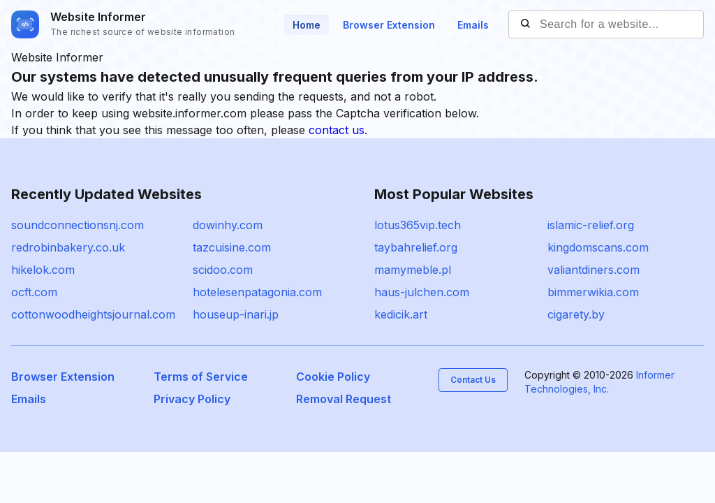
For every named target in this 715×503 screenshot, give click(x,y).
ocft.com (34, 292)
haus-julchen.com (421, 292)
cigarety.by (576, 314)
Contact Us (473, 379)
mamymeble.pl (412, 270)
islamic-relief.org (590, 225)
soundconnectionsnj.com (77, 225)
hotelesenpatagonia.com (257, 292)
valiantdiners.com (593, 270)
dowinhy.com (228, 225)
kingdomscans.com (598, 247)
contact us (336, 130)
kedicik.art (400, 314)
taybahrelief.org (415, 247)
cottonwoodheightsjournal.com (93, 314)
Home (306, 25)
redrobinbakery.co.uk (68, 247)
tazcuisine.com (232, 247)
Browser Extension (389, 25)
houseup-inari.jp (236, 314)
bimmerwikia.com (593, 292)
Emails (473, 25)
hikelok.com (43, 270)
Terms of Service (201, 377)
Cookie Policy (333, 377)
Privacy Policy (192, 399)
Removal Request (343, 399)
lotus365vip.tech (417, 225)
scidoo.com (223, 270)
